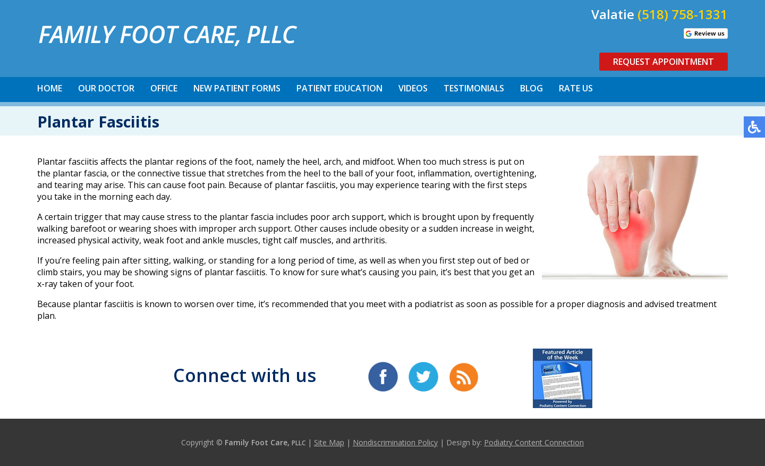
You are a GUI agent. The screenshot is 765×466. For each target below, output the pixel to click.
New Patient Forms (236, 88)
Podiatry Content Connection (534, 442)
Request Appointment (663, 61)
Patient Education (339, 88)
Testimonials (474, 88)
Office (163, 88)
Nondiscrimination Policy (395, 442)
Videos (413, 88)
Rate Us (576, 88)
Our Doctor (106, 88)
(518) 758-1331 (683, 14)
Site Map (329, 442)
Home (49, 88)
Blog (531, 88)
